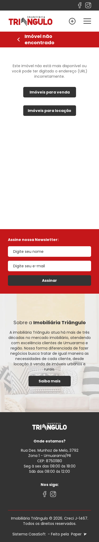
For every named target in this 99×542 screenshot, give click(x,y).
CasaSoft (37, 534)
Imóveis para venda (50, 92)
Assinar (49, 280)
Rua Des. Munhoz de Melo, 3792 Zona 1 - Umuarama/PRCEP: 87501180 (49, 456)
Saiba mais (49, 381)
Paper (78, 534)
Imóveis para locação (49, 110)
